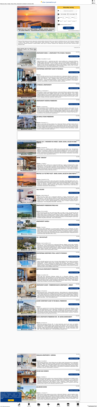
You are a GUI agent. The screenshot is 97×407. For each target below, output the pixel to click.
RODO (2, 398)
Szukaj (68, 28)
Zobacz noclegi (74, 56)
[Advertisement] (48, 342)
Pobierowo (20, 54)
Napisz (96, 406)
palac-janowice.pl (48, 2)
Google (19, 392)
